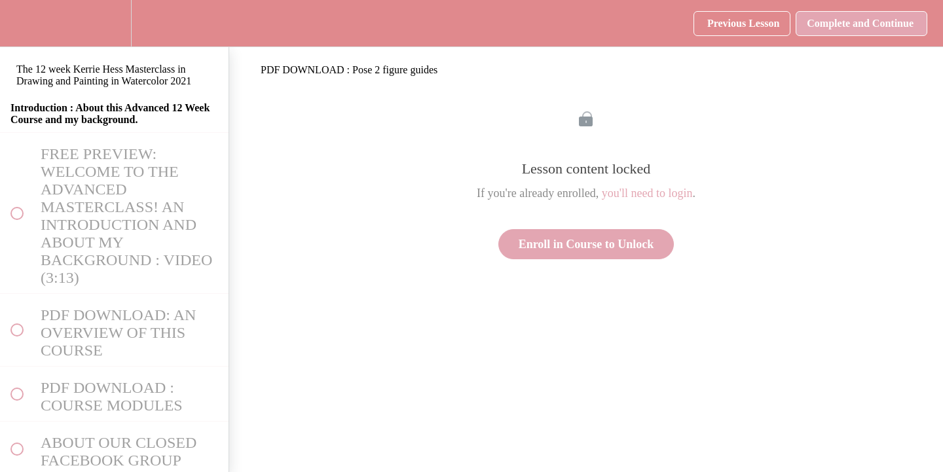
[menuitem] (114, 23)
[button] (16, 23)
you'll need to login (647, 193)
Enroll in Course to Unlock (586, 244)
